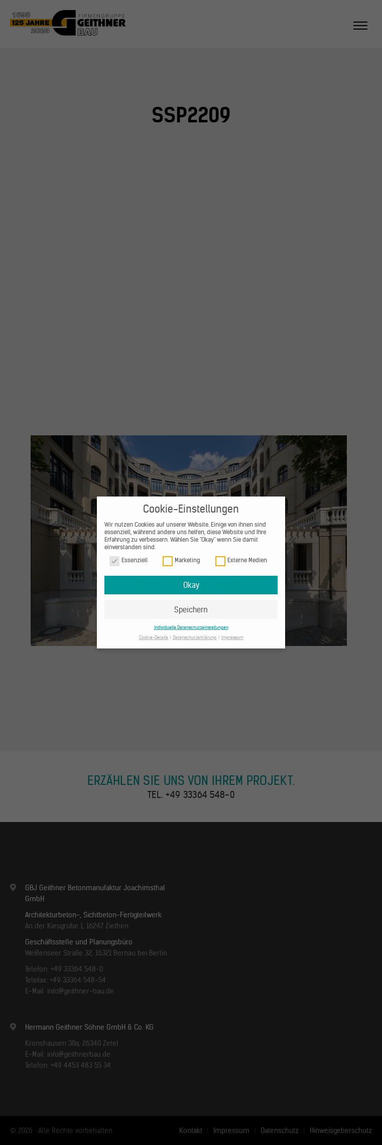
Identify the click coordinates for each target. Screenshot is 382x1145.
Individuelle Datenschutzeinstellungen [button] (191, 627)
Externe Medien (241, 560)
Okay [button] (191, 585)
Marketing (181, 560)
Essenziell (128, 560)
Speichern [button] (191, 609)
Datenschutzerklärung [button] (195, 637)
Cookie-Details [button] (154, 637)
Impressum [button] (232, 637)
